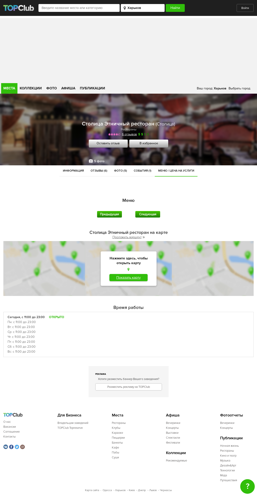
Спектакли (173, 438)
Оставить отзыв (108, 143)
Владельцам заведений (72, 423)
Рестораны (128, 129)
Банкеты (117, 442)
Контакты (9, 436)
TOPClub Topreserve (70, 428)
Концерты (172, 428)
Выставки (172, 433)
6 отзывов (129, 134)
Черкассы (166, 490)
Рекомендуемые (176, 460)
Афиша (68, 88)
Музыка (225, 460)
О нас (7, 422)
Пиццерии (118, 438)
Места (9, 88)
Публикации (92, 88)
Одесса (107, 490)
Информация (73, 171)
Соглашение (11, 431)
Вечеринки (173, 423)
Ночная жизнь (229, 446)
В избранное (149, 143)
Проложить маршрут (129, 237)
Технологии (227, 470)
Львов (153, 490)
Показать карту (128, 277)
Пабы (115, 452)
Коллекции (31, 88)
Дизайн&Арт (228, 465)
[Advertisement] (128, 49)
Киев (132, 490)
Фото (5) (120, 171)
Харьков (120, 490)
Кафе (115, 447)
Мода (223, 475)
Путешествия (228, 480)
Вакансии (9, 427)
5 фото (99, 161)
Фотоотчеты (231, 415)
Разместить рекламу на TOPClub (128, 387)
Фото (51, 88)
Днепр (142, 490)
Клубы (116, 428)
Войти (245, 8)
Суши (115, 457)
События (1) (142, 171)
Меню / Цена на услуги (176, 171)
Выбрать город (239, 88)
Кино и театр (228, 455)
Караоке (117, 433)
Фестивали (173, 442)
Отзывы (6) (99, 171)
